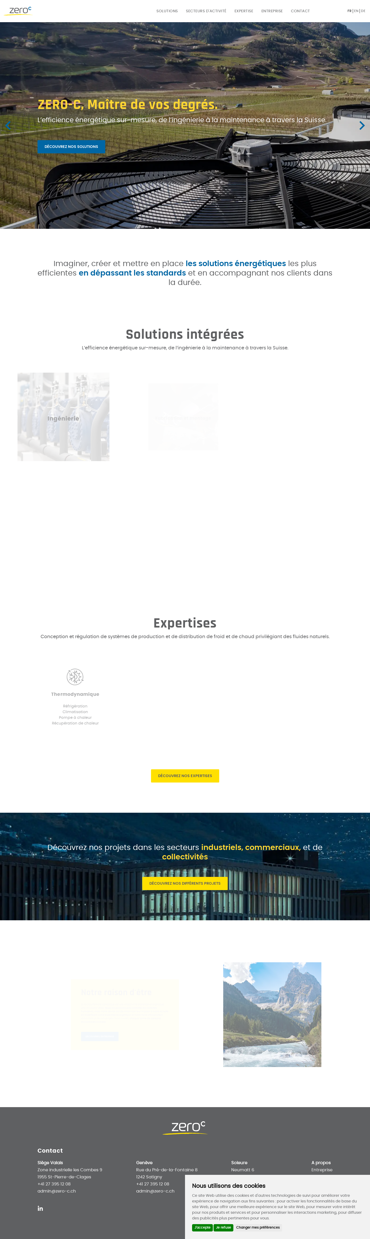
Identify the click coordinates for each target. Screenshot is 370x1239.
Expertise (244, 11)
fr (350, 11)
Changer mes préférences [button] (258, 1227)
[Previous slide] (8, 125)
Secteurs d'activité (206, 11)
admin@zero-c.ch (57, 1191)
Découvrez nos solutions (71, 147)
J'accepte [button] (202, 1227)
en (356, 11)
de (363, 11)
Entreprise (272, 11)
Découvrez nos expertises (185, 776)
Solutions (167, 11)
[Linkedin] (41, 1208)
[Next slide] (361, 125)
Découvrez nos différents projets (185, 883)
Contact (300, 11)
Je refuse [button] (223, 1227)
